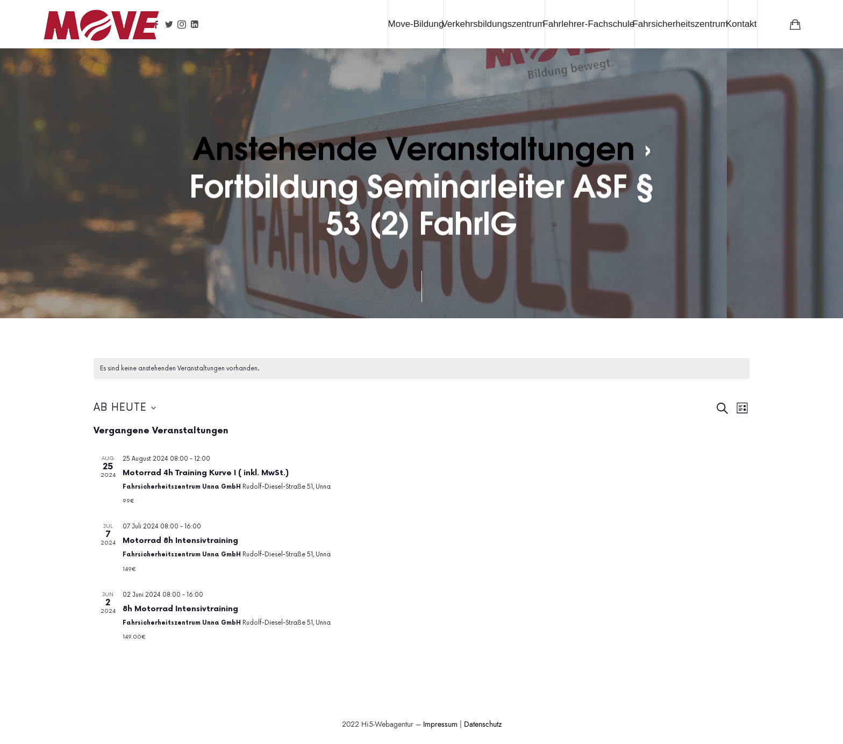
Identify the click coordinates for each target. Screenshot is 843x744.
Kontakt (741, 24)
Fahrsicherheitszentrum (680, 24)
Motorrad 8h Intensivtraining (180, 540)
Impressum (440, 724)
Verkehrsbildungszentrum (493, 24)
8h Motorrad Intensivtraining (180, 608)
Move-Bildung (416, 24)
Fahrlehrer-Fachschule (588, 24)
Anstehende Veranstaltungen (413, 145)
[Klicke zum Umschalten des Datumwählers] (125, 408)
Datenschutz (483, 724)
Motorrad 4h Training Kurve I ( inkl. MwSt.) (206, 472)
